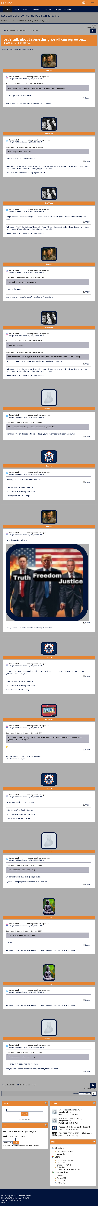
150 (11, 30)
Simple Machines (25, 1196)
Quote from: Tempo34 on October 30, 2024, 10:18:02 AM (24, 147)
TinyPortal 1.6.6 (6, 1200)
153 (21, 30)
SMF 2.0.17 (5, 1196)
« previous (88, 27)
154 (24, 30)
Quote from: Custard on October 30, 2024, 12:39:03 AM (24, 422)
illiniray (49, 917)
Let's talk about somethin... (69, 1110)
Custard (86, 1127)
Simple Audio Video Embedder (11, 1198)
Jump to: (76, 1093)
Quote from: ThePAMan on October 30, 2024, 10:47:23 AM (25, 277)
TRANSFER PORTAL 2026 (69, 1133)
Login (58, 9)
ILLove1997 (49, 719)
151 (14, 30)
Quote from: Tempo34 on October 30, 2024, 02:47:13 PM (24, 341)
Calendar (35, 9)
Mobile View (26, 1198)
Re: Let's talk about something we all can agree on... (29, 77)
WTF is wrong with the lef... (69, 1118)
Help (16, 9)
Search (25, 9)
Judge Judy (61, 1182)
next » (94, 27)
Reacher (49, 70)
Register (67, 9)
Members (59, 1148)
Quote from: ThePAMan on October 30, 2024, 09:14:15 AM (25, 84)
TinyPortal (47, 9)
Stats (53, 1142)
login (26, 1131)
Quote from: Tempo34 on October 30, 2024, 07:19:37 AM (24, 352)
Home (7, 9)
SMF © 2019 (14, 1196)
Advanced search (24, 1119)
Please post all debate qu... (69, 1127)
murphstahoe (65, 1112)
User (5, 1125)
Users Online (61, 1172)
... (9, 30)
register (33, 1131)
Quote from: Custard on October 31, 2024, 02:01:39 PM (24, 865)
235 (29, 30)
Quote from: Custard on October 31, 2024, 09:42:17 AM (24, 733)
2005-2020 (17, 1200)
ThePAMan (87, 1133)
